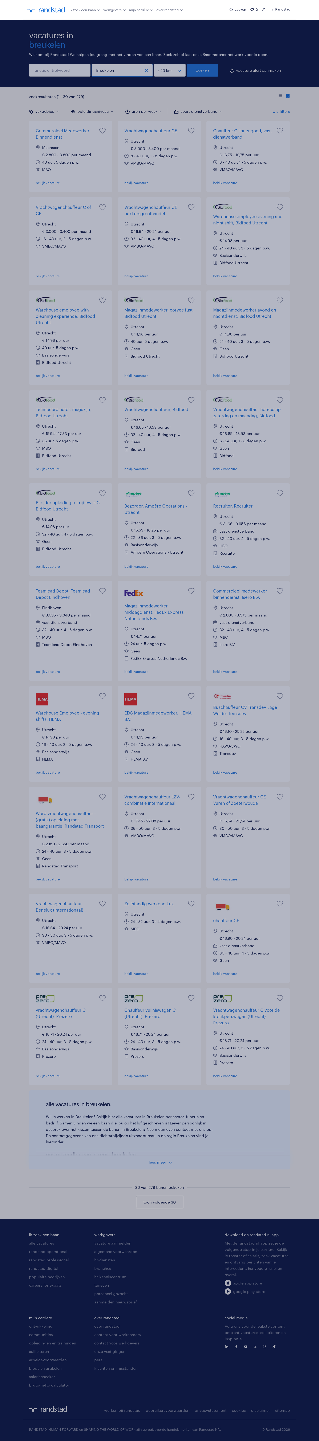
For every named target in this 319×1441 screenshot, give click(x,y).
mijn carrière (141, 9)
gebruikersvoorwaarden (167, 1410)
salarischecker (42, 1376)
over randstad (169, 9)
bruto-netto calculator (49, 1385)
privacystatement (211, 1410)
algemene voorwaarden (115, 1251)
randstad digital (43, 1268)
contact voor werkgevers (117, 1343)
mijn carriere (40, 1317)
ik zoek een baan (85, 9)
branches (102, 1268)
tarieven (101, 1285)
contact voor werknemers (117, 1334)
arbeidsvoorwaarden (48, 1359)
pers (98, 1359)
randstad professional (49, 1260)
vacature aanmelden (112, 1243)
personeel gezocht (111, 1293)
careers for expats (45, 1285)
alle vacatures (41, 1243)
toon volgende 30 (159, 1202)
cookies (239, 1410)
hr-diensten (104, 1260)
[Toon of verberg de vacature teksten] (284, 96)
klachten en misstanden (116, 1368)
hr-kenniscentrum (110, 1276)
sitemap (282, 1410)
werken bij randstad (122, 1410)
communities (41, 1334)
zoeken (202, 70)
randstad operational (48, 1251)
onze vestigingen (109, 1351)
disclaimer (260, 1410)
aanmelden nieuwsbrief (115, 1302)
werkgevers (114, 9)
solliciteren (39, 1351)
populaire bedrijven (47, 1276)
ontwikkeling (41, 1326)
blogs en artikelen (45, 1368)
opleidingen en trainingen (52, 1343)
